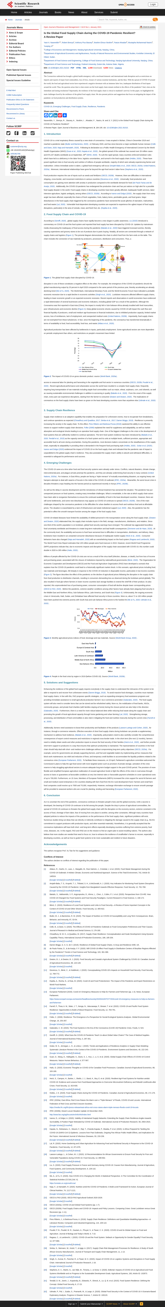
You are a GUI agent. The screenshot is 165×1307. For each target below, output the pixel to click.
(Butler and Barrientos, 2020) (77, 144)
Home (14, 12)
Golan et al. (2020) (144, 446)
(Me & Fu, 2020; (134, 600)
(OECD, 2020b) (107, 175)
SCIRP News (112, 1304)
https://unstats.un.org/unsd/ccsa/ (63, 1183)
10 (45, 959)
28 (45, 1154)
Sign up (71, 1304)
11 (45, 970)
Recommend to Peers (15, 109)
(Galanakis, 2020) (130, 700)
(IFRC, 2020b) (122, 484)
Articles (28, 12)
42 (45, 1291)
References (49, 865)
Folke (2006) (89, 428)
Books (58, 12)
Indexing (13, 61)
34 (45, 1208)
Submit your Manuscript (90, 1304)
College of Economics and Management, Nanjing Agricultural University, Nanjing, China (79, 50)
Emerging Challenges (61, 106)
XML (85, 68)
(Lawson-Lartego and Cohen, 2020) (133, 728)
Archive (12, 40)
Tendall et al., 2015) (57, 438)
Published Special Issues (18, 75)
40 (45, 1270)
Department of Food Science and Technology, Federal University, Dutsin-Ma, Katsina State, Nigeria (84, 64)
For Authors (14, 47)
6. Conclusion (52, 795)
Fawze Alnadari (120, 43)
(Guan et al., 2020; (74, 151)
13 (45, 992)
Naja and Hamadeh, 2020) (68, 148)
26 (45, 1129)
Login (153, 4)
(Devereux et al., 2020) (109, 179)
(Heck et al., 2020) (133, 536)
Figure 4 (118, 593)
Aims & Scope (15, 33)
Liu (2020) (133, 221)
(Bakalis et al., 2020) (109, 228)
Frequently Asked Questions (17, 104)
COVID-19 (48, 106)
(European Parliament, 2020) (70, 760)
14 (45, 1006)
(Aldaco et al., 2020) (106, 323)
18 (45, 1046)
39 (45, 1259)
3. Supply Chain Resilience (59, 410)
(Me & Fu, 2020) (63, 291)
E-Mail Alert (11, 90)
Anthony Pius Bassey (83, 43)
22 (45, 1093)
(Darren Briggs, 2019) (97, 693)
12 (45, 981)
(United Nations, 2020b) (117, 316)
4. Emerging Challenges (58, 462)
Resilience (92, 106)
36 (45, 1230)
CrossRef (68, 880)
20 (45, 1068)
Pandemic (101, 106)
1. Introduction (52, 134)
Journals (43, 12)
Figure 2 (81, 309)
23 (45, 1100)
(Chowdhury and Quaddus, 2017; (87, 420)
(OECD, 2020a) (141, 749)
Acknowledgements (55, 844)
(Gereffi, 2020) (60, 221)
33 (45, 1205)
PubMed (76, 880)
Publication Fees (16, 54)
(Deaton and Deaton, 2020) (121, 397)
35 (45, 1219)
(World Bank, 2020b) (116, 676)
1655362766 (15, 154)
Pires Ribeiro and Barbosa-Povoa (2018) (105, 424)
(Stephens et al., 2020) (134, 169)
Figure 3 (47, 574)
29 (45, 1165)
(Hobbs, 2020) (136, 158)
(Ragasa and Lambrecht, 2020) (142, 539)
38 (45, 1248)
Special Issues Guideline (18, 80)
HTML (78, 68)
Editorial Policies (17, 51)
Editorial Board (16, 43)
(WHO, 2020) (92, 155)
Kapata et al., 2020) (90, 151)
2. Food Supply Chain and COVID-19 (65, 214)
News (71, 12)
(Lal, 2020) (61, 204)
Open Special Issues (16, 70)
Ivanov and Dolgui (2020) (121, 194)
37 (45, 1237)
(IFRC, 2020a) (120, 480)
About (84, 12)
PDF (72, 68)
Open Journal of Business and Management (61, 27)
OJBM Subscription (14, 95)
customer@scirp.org (18, 146)
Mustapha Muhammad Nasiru (140, 43)
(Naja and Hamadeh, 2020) (79, 539)
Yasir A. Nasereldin (51, 43)
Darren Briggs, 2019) (125, 420)
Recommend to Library (15, 114)
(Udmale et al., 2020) (147, 400)
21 (45, 1078)
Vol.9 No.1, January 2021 (91, 27)
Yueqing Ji (48, 46)
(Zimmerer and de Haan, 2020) (140, 529)
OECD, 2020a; (137, 166)
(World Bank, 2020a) (108, 376)
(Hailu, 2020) (72, 550)
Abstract (48, 73)
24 (45, 1111)
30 (45, 1176)
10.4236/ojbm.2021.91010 (58, 68)
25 (45, 1118)
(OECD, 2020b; (136, 382)
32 (45, 1198)
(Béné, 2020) (132, 560)
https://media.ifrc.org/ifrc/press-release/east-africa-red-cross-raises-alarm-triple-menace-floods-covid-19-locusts (94, 1107)
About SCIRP (129, 1304)
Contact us (10, 118)
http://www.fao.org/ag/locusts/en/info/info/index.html (70, 1115)
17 (45, 1035)
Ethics (11, 58)
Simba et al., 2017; (109, 420)
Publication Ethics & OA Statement (20, 100)
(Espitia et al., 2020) (109, 208)
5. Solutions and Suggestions (61, 682)
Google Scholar (56, 880)
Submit (114, 12)
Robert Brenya (67, 43)
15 (45, 1017)
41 (45, 1281)
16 (45, 1028)
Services (98, 12)
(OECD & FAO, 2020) (53, 589)
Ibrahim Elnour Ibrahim (103, 43)
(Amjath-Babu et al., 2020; (120, 166)
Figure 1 (69, 235)
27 (45, 1143)
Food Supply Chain (79, 106)
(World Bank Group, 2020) (126, 638)
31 (45, 1187)
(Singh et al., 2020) (103, 295)
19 (45, 1057)
